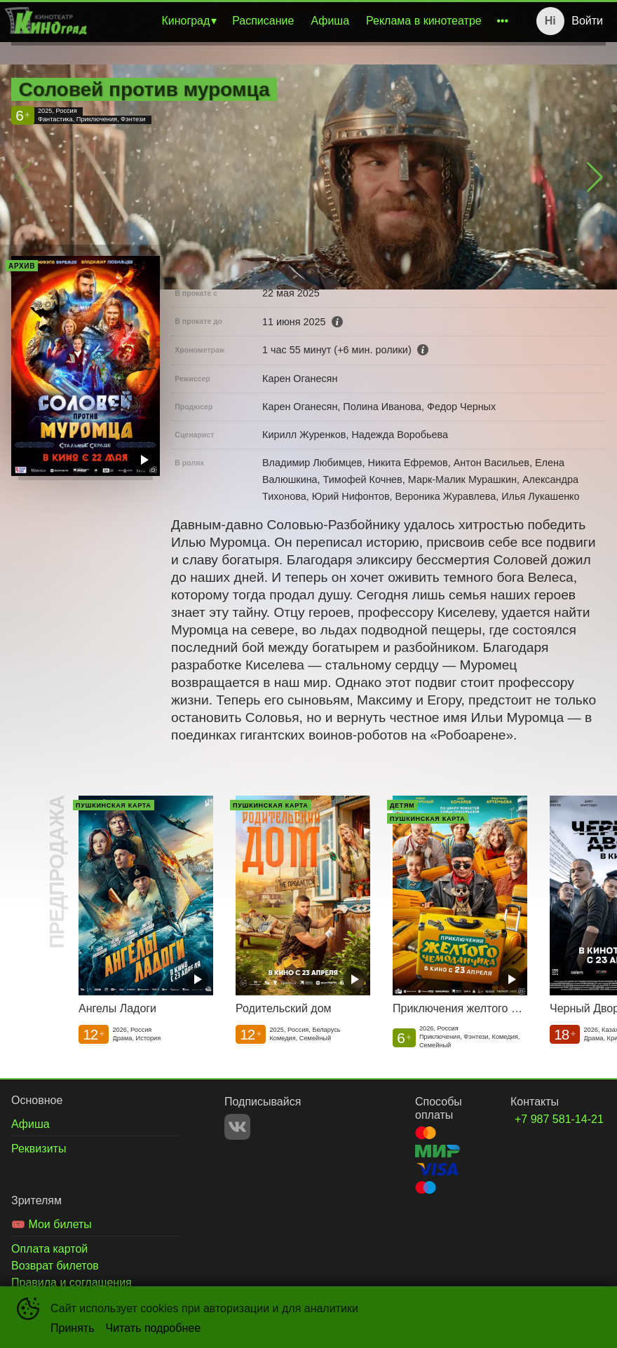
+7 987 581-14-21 (543, 1119)
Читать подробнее (153, 1328)
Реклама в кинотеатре (424, 21)
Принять (72, 1328)
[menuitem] (188, 21)
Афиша (330, 21)
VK (237, 1127)
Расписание (263, 21)
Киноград (185, 21)
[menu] (303, 21)
